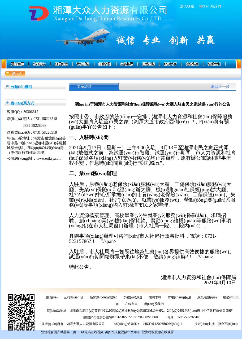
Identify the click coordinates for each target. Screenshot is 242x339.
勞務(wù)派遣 (133, 297)
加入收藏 (187, 6)
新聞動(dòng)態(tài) (103, 297)
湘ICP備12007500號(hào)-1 (162, 324)
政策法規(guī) (207, 297)
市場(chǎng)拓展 (179, 297)
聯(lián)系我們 (210, 6)
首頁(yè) (52, 297)
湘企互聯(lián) (228, 324)
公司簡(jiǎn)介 (74, 297)
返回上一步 (220, 87)
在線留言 (131, 304)
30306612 (30, 112)
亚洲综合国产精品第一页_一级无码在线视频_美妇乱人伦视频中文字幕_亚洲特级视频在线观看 (107, 332)
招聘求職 (155, 297)
